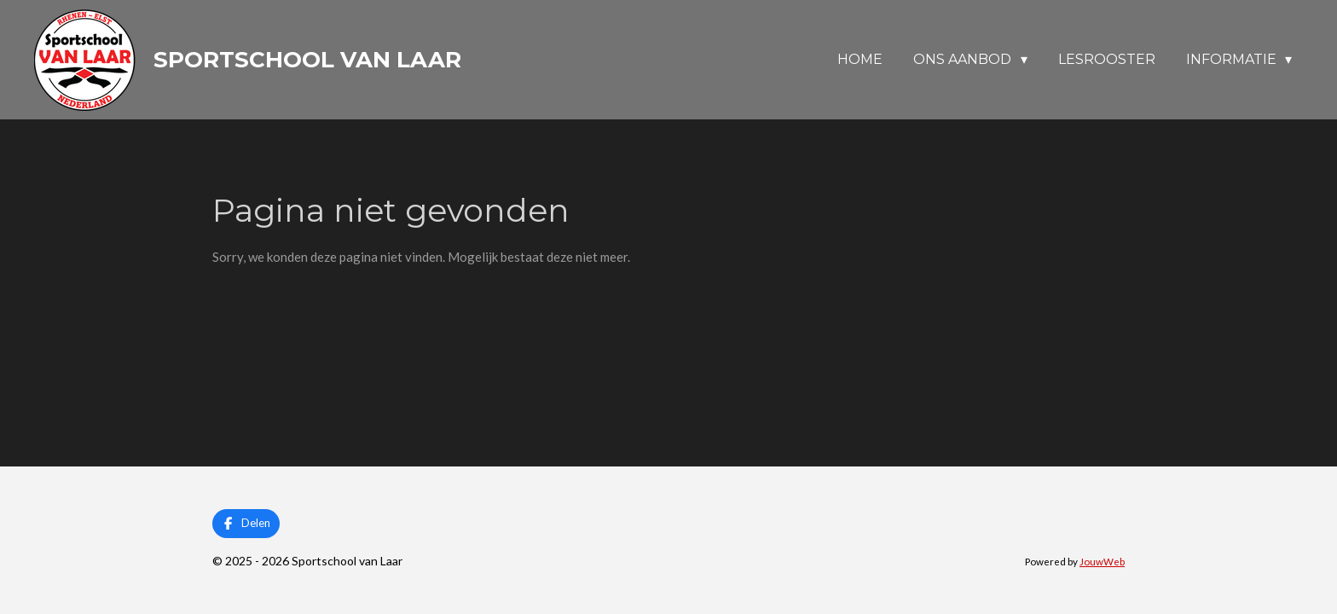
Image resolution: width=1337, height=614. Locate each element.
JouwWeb (1102, 561)
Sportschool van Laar (307, 59)
